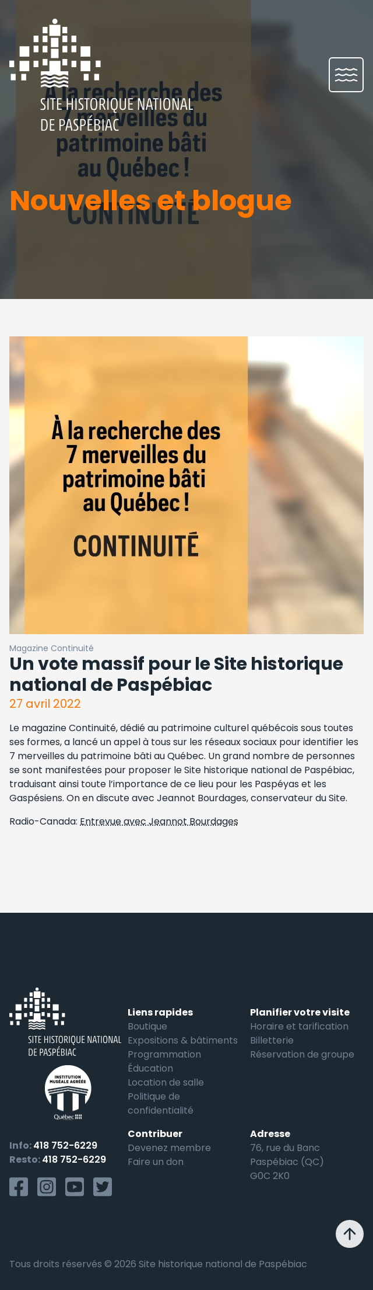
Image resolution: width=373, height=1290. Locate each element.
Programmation (164, 1054)
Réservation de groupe (302, 1054)
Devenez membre (169, 1148)
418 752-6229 (65, 1145)
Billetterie (272, 1040)
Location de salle (166, 1082)
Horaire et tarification (299, 1026)
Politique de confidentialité (160, 1103)
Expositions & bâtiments (183, 1040)
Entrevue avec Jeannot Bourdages (159, 821)
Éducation (150, 1068)
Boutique (147, 1026)
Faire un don (156, 1162)
